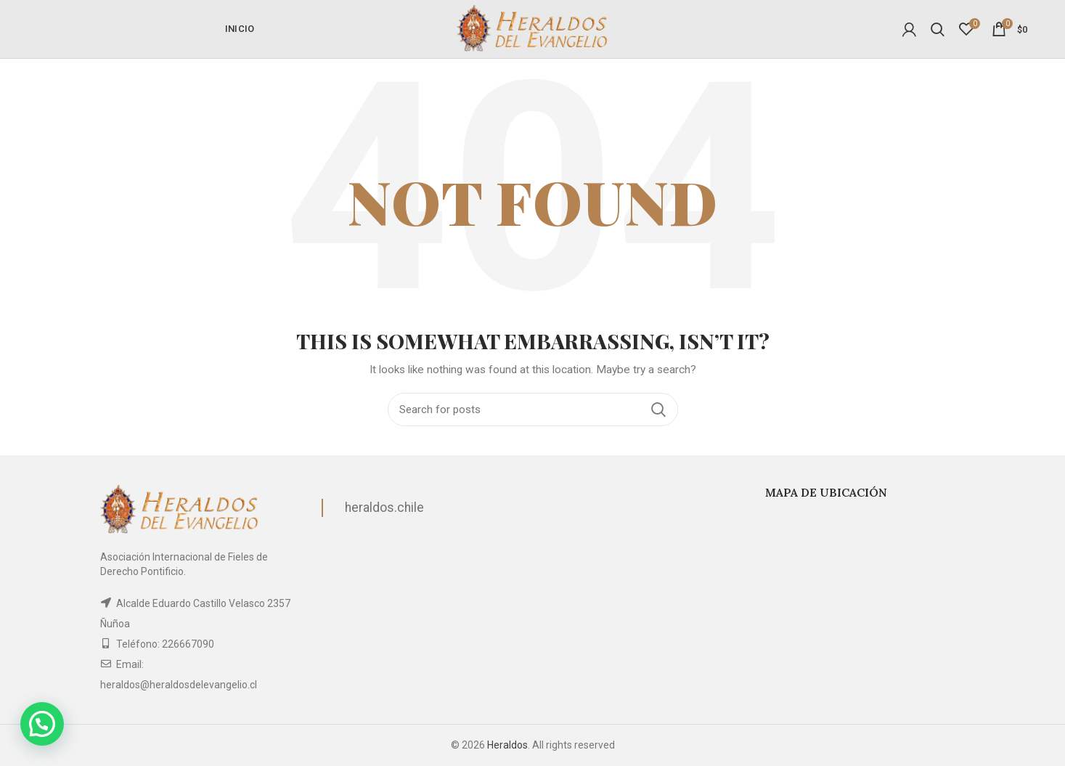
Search (658, 409)
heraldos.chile (384, 507)
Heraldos (507, 745)
